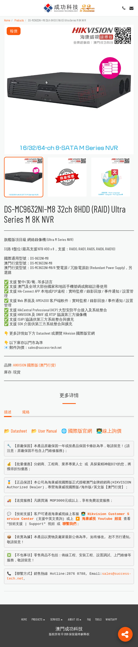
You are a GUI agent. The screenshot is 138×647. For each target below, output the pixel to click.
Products (19, 20)
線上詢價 (111, 431)
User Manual (47, 431)
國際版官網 (80, 431)
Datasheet (19, 431)
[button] (5, 8)
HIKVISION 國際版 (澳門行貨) (34, 365)
